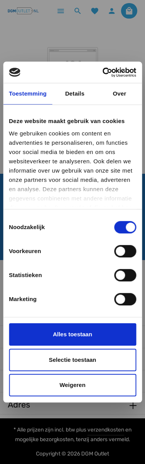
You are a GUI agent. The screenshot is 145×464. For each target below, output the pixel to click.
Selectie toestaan (72, 359)
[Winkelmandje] (129, 11)
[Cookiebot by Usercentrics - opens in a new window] (103, 72)
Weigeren (72, 385)
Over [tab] (119, 93)
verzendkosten (105, 429)
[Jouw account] (111, 11)
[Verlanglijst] (94, 11)
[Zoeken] (77, 11)
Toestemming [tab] (28, 93)
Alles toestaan (72, 334)
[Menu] (60, 11)
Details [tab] (74, 93)
